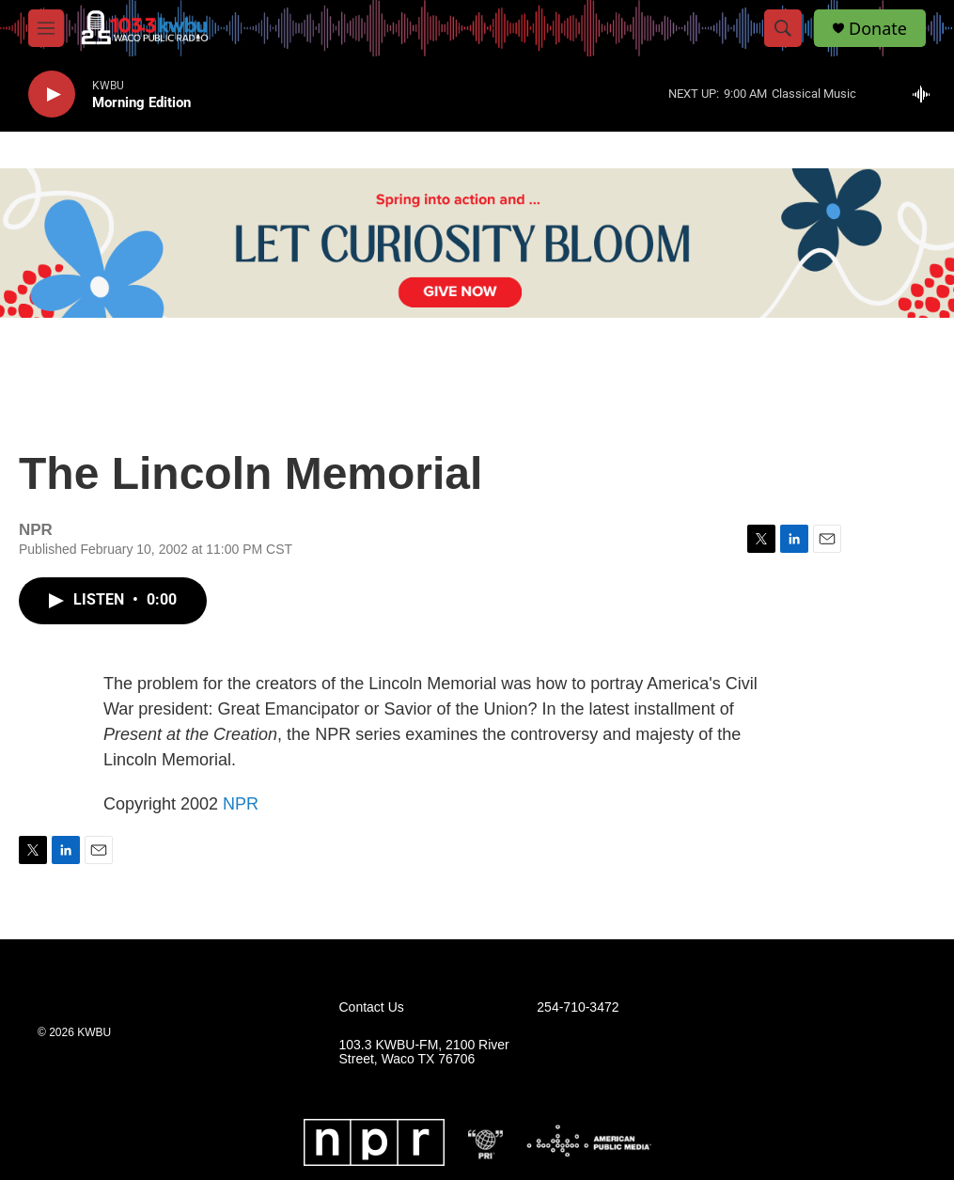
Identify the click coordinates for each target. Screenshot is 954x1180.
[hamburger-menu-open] (46, 28)
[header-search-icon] (783, 28)
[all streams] (926, 94)
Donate (878, 29)
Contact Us (371, 1007)
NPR (240, 804)
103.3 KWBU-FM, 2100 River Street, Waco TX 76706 (424, 1052)
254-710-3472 (577, 1007)
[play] (52, 94)
